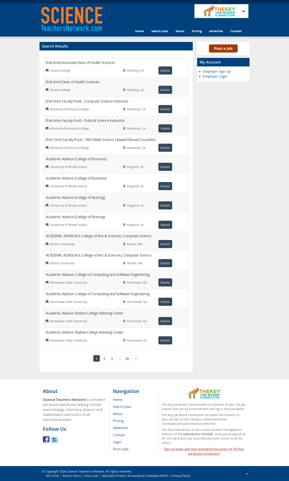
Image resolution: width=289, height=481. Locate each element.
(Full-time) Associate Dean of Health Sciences (80, 62)
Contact (236, 31)
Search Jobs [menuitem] (122, 406)
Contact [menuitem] (119, 435)
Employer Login (215, 76)
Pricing (197, 31)
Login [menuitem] (117, 442)
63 (127, 359)
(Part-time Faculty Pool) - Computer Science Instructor (87, 101)
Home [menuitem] (117, 399)
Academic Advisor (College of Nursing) (75, 197)
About (179, 31)
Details (165, 70)
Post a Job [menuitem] (120, 449)
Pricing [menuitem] (118, 421)
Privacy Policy (181, 476)
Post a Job (223, 48)
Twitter (54, 439)
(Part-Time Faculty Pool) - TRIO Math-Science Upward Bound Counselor (101, 139)
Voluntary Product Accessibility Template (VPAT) (135, 476)
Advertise (216, 31)
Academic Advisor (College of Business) (76, 158)
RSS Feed (52, 476)
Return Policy (72, 476)
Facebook (46, 439)
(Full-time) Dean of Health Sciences (72, 81)
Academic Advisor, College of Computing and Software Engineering (97, 274)
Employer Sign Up (217, 71)
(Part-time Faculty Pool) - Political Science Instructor (85, 120)
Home (139, 31)
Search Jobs (159, 31)
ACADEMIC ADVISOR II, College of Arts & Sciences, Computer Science (98, 235)
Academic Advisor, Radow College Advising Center (84, 313)
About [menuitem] (117, 413)
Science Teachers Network (85, 471)
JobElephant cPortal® (198, 434)
